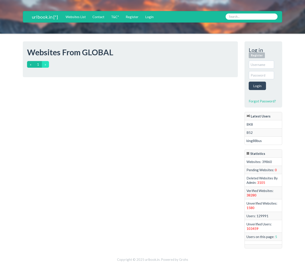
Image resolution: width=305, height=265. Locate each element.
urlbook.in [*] (45, 16)
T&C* (115, 17)
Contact (98, 17)
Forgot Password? (262, 101)
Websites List (76, 17)
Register (132, 17)
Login (149, 17)
